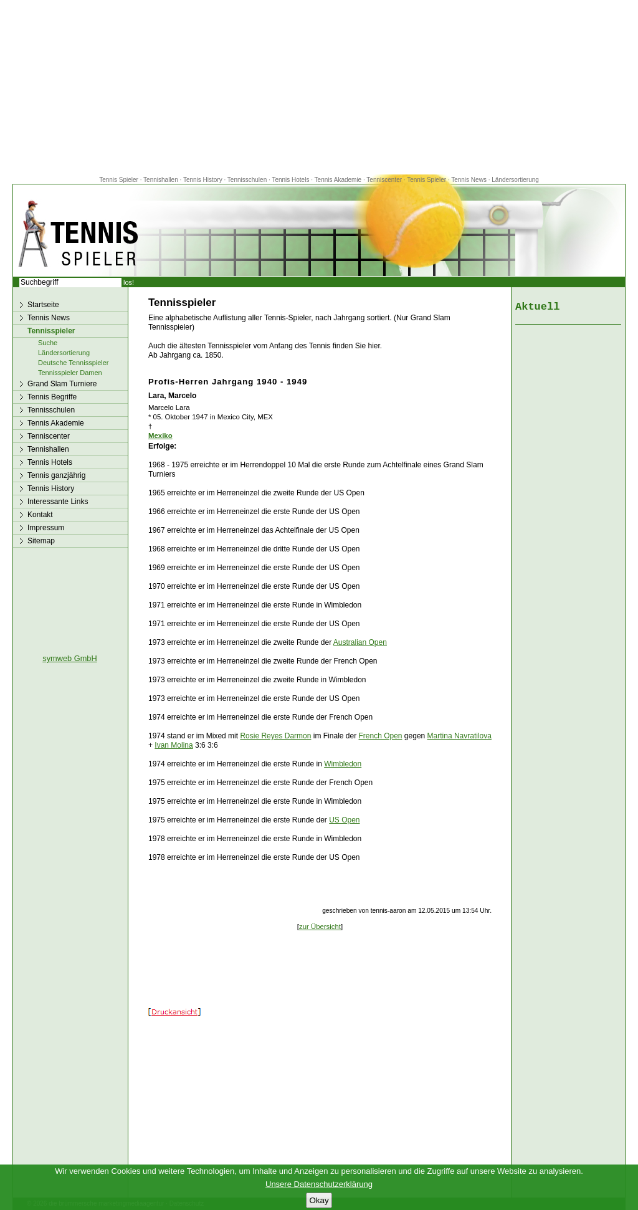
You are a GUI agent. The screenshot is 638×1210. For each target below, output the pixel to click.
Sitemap (41, 540)
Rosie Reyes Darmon (275, 735)
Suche (47, 342)
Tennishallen (161, 179)
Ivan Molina (174, 745)
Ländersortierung (515, 179)
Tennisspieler (51, 330)
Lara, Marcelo (172, 395)
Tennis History (202, 179)
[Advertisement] (319, 87)
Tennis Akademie (339, 179)
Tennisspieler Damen (70, 372)
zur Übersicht (320, 926)
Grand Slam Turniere (62, 383)
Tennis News (469, 179)
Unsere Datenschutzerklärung (319, 1184)
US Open (344, 820)
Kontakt (40, 514)
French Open (380, 735)
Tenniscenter (384, 179)
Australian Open (360, 642)
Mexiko (160, 435)
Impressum (45, 527)
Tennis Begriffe (52, 397)
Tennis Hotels (291, 179)
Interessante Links (57, 501)
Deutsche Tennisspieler (73, 362)
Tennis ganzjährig (56, 475)
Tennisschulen (247, 179)
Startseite (43, 304)
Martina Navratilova (459, 735)
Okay (318, 1200)
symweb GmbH (69, 658)
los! (128, 282)
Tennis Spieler (118, 179)
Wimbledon (342, 764)
